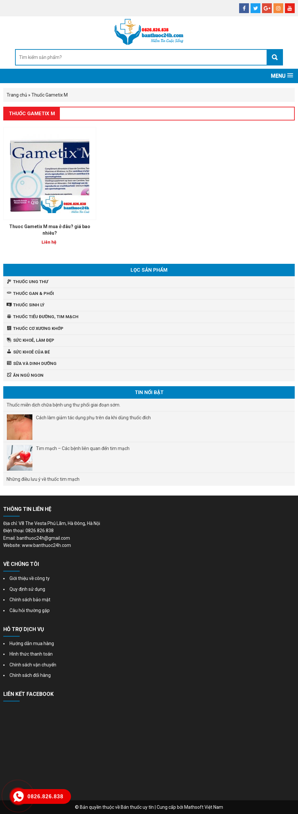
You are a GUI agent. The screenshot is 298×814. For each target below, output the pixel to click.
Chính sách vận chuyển (32, 664)
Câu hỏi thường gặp (29, 610)
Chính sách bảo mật (29, 599)
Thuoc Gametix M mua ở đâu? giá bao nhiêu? (49, 230)
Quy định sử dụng (27, 589)
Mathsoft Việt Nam (203, 807)
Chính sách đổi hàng (30, 675)
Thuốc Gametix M (32, 114)
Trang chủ (17, 95)
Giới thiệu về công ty (29, 578)
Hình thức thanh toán (31, 654)
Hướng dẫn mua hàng (31, 643)
